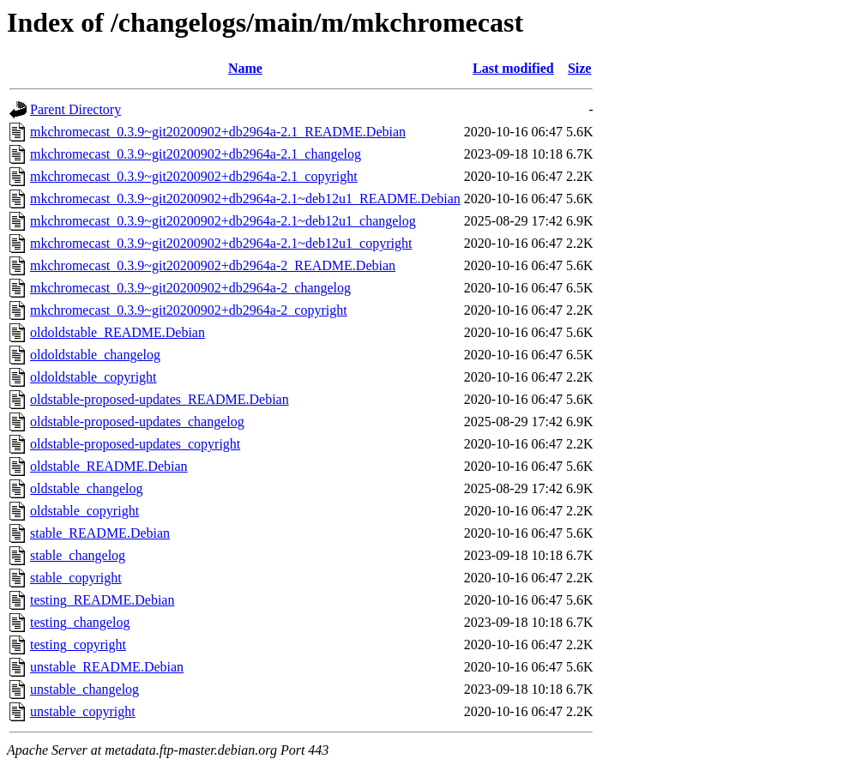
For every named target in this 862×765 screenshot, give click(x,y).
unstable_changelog (84, 689)
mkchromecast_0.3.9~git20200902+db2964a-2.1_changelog (195, 154)
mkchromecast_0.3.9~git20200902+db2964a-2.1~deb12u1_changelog (223, 221)
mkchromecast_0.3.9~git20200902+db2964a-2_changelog (190, 287)
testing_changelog (80, 622)
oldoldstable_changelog (95, 354)
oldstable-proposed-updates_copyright (135, 444)
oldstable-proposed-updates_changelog (137, 421)
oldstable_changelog (86, 488)
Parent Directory (75, 109)
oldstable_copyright (84, 510)
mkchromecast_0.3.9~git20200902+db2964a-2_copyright (188, 310)
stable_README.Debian (100, 533)
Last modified (513, 68)
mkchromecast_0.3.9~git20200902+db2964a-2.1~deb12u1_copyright (221, 243)
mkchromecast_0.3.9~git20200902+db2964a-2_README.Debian (212, 265)
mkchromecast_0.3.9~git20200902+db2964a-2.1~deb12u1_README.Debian (245, 198)
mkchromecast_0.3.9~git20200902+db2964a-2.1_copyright (194, 176)
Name (245, 68)
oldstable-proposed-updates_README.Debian (159, 399)
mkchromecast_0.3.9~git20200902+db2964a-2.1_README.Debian (218, 131)
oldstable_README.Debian (109, 466)
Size (580, 68)
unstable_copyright (83, 711)
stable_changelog (77, 555)
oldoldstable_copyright (93, 377)
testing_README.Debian (102, 600)
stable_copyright (76, 577)
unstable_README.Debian (107, 667)
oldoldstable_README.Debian (117, 332)
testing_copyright (78, 644)
